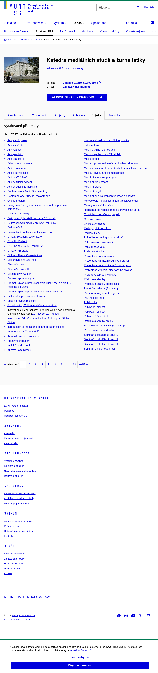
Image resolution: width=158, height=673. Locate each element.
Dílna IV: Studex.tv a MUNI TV (25, 246)
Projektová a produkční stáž (100, 274)
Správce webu (11, 619)
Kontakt (8, 573)
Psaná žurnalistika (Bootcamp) (101, 288)
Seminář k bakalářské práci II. (101, 339)
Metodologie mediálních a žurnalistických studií (111, 200)
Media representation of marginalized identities (111, 163)
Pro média (9, 433)
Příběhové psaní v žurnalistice (101, 283)
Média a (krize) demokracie (100, 149)
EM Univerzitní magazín (16, 405)
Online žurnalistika (94, 223)
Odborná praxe (92, 219)
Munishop (9, 410)
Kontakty (8, 536)
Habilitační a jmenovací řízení (19, 531)
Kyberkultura (91, 145)
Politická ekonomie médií (98, 242)
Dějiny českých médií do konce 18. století (31, 218)
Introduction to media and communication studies (35, 326)
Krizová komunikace (19, 350)
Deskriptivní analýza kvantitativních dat (30, 232)
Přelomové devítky (95, 279)
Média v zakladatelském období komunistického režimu (116, 168)
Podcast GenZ (92, 233)
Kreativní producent (18, 340)
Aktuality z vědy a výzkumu (18, 521)
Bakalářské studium (14, 466)
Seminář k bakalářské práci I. (101, 334)
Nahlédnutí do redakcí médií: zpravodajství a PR (112, 209)
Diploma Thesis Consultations (24, 255)
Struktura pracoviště (14, 553)
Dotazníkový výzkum (19, 273)
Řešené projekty (12, 526)
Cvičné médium (16, 200)
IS (5, 596)
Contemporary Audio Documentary (27, 191)
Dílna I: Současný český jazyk (24, 236)
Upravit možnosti (80, 653)
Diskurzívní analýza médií (22, 259)
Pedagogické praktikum (97, 228)
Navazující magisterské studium (20, 471)
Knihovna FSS (34, 596)
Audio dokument (16, 168)
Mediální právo (92, 186)
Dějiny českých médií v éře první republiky (31, 223)
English (149, 7)
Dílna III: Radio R (17, 241)
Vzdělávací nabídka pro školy (19, 498)
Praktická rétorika (94, 251)
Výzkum (10, 513)
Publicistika (90, 302)
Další (83, 364)
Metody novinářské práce (98, 205)
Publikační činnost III (96, 316)
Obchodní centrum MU (15, 416)
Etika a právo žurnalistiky (21, 300)
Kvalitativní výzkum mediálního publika (106, 140)
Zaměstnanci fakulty (14, 558)
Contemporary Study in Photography (28, 196)
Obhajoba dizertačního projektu (102, 214)
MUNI (21, 596)
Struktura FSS (44, 31)
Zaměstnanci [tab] (16, 115)
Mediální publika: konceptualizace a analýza (109, 196)
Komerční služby (109, 31)
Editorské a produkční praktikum (26, 296)
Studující (132, 23)
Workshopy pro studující (16, 503)
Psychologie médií (94, 297)
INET (12, 596)
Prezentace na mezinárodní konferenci (106, 260)
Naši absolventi (12, 568)
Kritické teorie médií (18, 345)
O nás (9, 546)
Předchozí (11, 364)
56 (74, 364)
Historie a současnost (16, 31)
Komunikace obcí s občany (23, 336)
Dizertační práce (17, 264)
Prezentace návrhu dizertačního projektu (107, 265)
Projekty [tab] (60, 115)
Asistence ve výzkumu (20, 163)
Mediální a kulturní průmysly (100, 177)
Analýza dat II (15, 154)
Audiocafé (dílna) (17, 177)
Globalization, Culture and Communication (32, 305)
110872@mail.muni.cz (76, 86)
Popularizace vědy (94, 247)
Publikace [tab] (78, 115)
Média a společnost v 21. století (102, 154)
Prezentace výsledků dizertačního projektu (108, 270)
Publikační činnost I (95, 307)
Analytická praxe (17, 140)
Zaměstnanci (67, 31)
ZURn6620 (52, 313)
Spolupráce (14, 486)
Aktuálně (12, 426)
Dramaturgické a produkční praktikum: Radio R (34, 291)
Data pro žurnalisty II (19, 213)
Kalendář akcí (11, 443)
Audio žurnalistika (17, 172)
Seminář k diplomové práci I (100, 348)
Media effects (91, 158)
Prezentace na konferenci (99, 256)
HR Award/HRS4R (13, 563)
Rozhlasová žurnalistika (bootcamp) (104, 325)
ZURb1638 (38, 313)
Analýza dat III (15, 158)
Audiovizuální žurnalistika (22, 186)
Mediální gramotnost (96, 182)
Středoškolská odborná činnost (19, 493)
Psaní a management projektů (101, 293)
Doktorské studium (13, 476)
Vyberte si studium (13, 461)
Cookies (26, 619)
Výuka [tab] (96, 115)
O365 (48, 596)
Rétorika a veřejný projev (98, 321)
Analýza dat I (15, 149)
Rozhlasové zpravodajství (99, 330)
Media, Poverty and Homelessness (104, 172)
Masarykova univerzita (26, 398)
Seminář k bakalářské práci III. (101, 344)
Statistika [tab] (114, 115)
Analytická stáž (16, 145)
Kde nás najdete (135, 31)
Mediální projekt (93, 191)
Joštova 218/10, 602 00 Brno (82, 83)
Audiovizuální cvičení (19, 182)
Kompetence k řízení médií (23, 331)
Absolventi (87, 31)
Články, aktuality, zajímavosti (18, 438)
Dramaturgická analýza (20, 278)
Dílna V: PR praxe (17, 250)
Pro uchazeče (17, 453)
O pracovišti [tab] (39, 115)
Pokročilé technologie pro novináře (104, 237)
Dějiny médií (14, 227)
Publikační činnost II (95, 311)
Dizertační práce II (18, 269)
